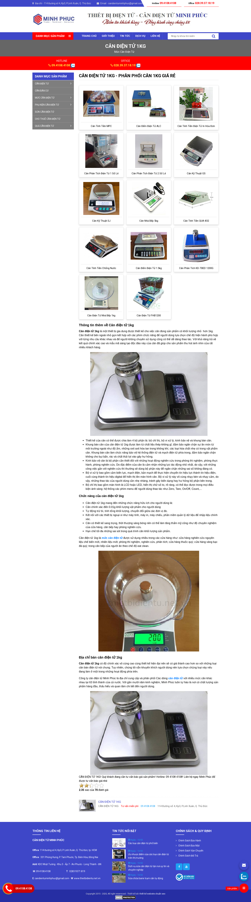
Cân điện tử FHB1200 (149, 315)
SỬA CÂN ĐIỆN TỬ (44, 111)
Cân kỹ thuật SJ (101, 220)
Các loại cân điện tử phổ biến (143, 843)
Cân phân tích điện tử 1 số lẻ (101, 173)
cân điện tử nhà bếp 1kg (101, 315)
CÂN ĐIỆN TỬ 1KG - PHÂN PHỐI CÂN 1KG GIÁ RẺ (127, 75)
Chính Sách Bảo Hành (189, 840)
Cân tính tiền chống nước (101, 268)
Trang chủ (89, 35)
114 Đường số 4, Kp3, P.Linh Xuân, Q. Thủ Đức (67, 3)
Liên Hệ (155, 35)
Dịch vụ (140, 35)
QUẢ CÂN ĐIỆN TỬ (53, 125)
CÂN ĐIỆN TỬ (53, 83)
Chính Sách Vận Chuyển (190, 850)
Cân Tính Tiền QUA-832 (196, 220)
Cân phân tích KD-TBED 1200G (196, 268)
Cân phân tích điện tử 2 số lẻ (149, 173)
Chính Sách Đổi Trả (188, 855)
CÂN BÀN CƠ (42, 90)
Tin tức (125, 35)
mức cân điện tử (124, 51)
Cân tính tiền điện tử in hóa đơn (196, 126)
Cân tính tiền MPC (101, 126)
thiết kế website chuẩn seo (152, 893)
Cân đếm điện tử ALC (148, 126)
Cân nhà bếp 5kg (148, 220)
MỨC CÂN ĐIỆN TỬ (53, 97)
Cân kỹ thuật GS (196, 173)
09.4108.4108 (61, 65)
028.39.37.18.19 (124, 65)
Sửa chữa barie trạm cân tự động (145, 878)
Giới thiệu (108, 35)
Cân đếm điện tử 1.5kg (149, 268)
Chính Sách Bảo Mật (189, 845)
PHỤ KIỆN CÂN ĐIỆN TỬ (53, 104)
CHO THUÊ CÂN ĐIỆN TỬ (47, 119)
